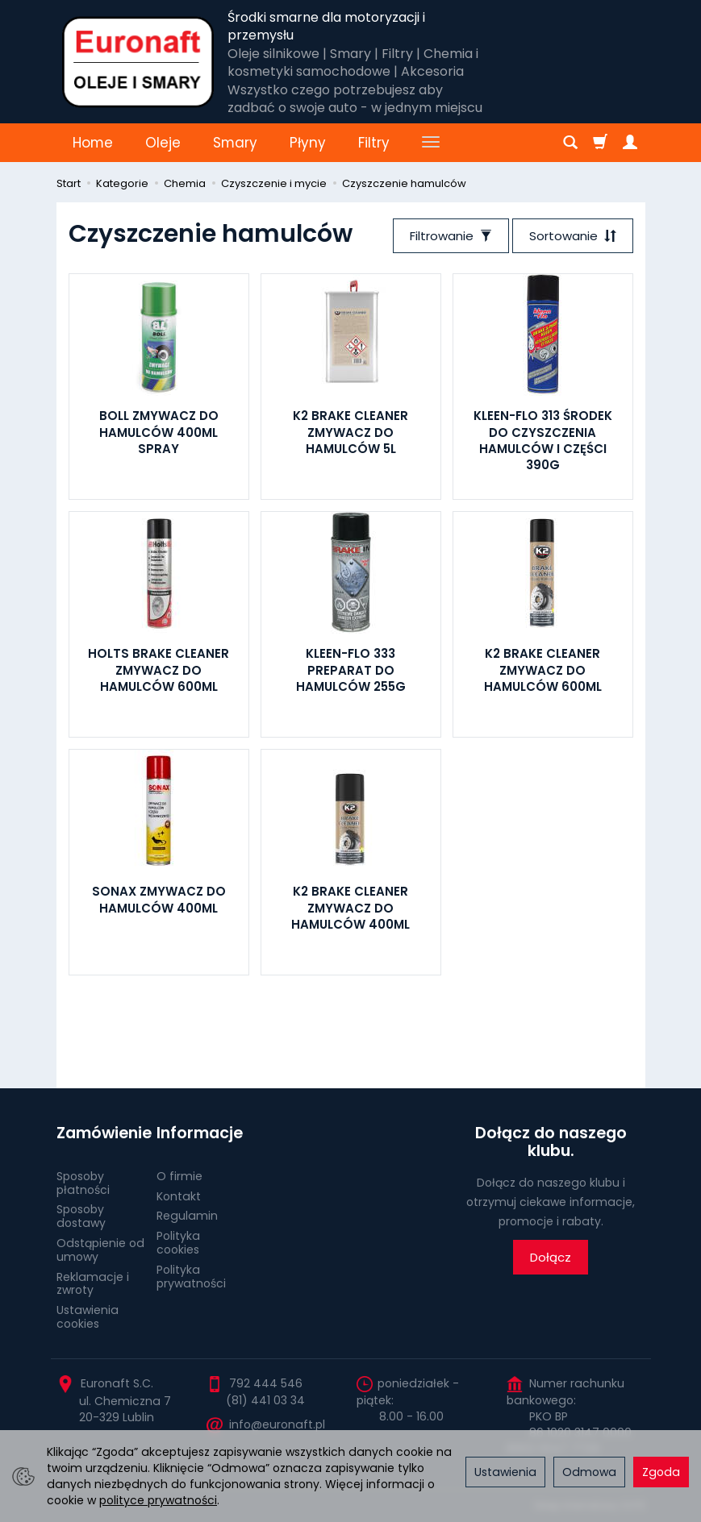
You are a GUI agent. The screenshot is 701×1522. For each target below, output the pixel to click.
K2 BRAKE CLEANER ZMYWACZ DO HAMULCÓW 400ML (350, 908)
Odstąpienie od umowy (100, 1250)
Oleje (163, 142)
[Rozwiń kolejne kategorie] (431, 142)
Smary (235, 142)
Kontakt (178, 1196)
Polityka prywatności (191, 1276)
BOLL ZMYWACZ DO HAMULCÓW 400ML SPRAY (159, 432)
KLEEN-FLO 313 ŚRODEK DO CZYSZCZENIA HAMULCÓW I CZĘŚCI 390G (543, 440)
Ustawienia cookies (87, 1317)
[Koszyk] (600, 142)
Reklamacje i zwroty (92, 1284)
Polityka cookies (178, 1243)
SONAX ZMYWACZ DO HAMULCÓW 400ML (159, 899)
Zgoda (661, 1472)
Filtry (374, 142)
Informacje (199, 1133)
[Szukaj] (570, 142)
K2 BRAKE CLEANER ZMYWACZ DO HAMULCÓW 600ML (543, 670)
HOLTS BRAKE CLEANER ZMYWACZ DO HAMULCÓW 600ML (158, 670)
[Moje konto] (630, 142)
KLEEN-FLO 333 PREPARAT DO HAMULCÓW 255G (351, 670)
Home (93, 142)
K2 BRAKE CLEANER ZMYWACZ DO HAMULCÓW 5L (350, 432)
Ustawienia (505, 1472)
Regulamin (187, 1216)
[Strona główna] (138, 62)
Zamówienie (100, 1133)
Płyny (308, 142)
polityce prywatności (158, 1500)
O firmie (179, 1176)
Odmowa (589, 1472)
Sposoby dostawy (81, 1216)
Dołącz (550, 1257)
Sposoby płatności (83, 1183)
